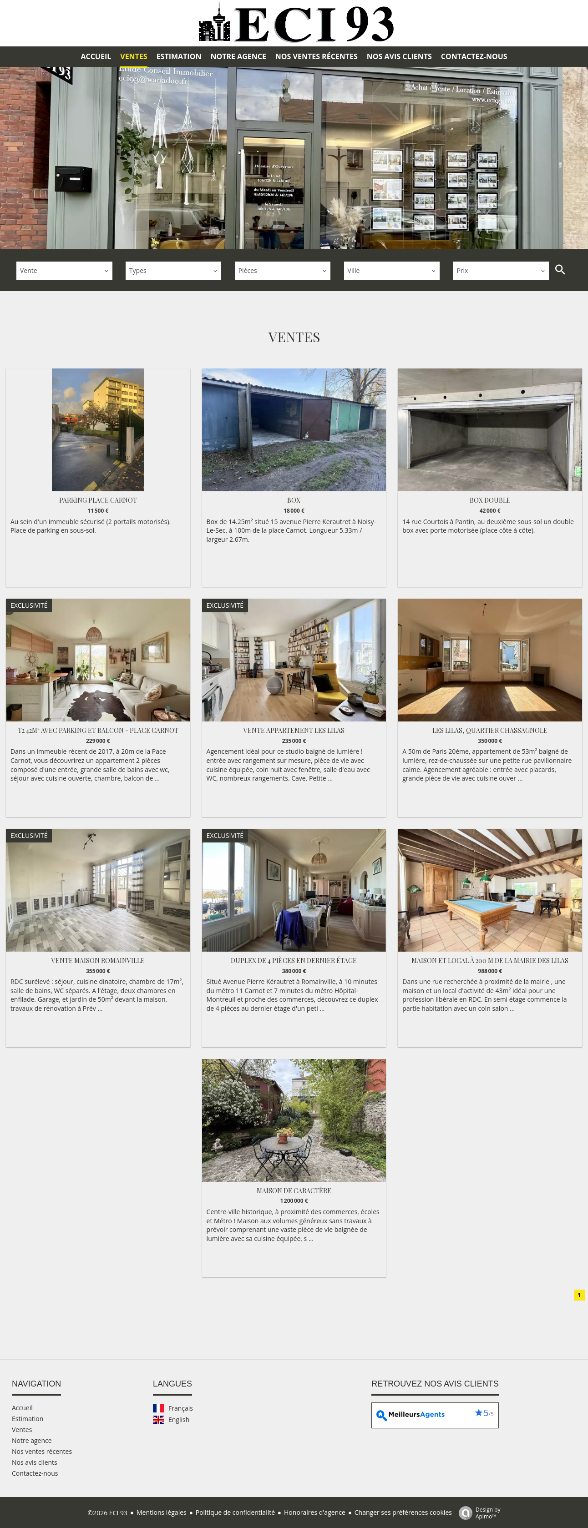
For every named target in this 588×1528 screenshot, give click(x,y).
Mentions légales (162, 1511)
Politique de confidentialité (235, 1511)
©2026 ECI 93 (107, 1512)
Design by (477, 1512)
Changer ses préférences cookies (403, 1511)
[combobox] (64, 270)
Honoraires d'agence (314, 1511)
